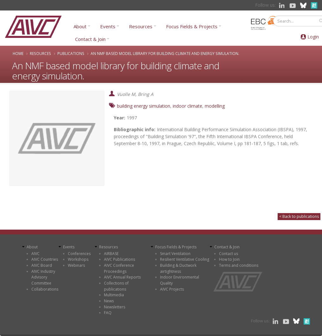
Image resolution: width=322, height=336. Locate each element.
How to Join (229, 259)
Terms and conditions (238, 265)
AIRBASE (111, 253)
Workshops (78, 259)
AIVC (35, 253)
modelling (215, 106)
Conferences (79, 253)
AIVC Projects (172, 289)
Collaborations (44, 289)
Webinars (76, 265)
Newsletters (114, 307)
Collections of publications (116, 286)
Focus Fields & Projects (191, 26)
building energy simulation (143, 106)
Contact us (228, 253)
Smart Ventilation (175, 253)
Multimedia (114, 295)
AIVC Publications (119, 259)
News (109, 301)
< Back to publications (299, 216)
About (80, 26)
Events (107, 26)
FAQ (108, 312)
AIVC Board (41, 265)
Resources (140, 26)
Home (18, 53)
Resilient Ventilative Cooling (184, 259)
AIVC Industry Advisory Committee (43, 277)
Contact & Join (90, 39)
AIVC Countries (44, 259)
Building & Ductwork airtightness (178, 268)
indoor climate (187, 106)
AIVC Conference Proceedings (119, 268)
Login (313, 37)
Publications (70, 53)
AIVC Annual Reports (122, 277)
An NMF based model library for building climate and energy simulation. (165, 53)
